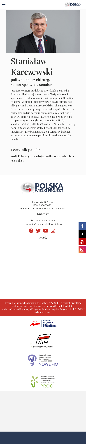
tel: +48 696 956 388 (43, 220)
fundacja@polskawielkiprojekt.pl (43, 224)
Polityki (43, 237)
